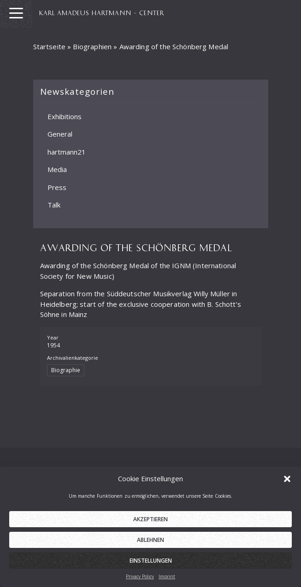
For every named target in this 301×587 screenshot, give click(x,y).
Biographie (65, 370)
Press (56, 186)
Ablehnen (150, 542)
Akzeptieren (150, 521)
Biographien (92, 46)
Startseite (49, 46)
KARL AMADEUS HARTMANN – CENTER (101, 12)
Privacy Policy (140, 578)
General (59, 133)
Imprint (167, 578)
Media (57, 169)
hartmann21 (66, 151)
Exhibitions (64, 116)
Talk (53, 204)
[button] (287, 479)
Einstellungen (151, 562)
